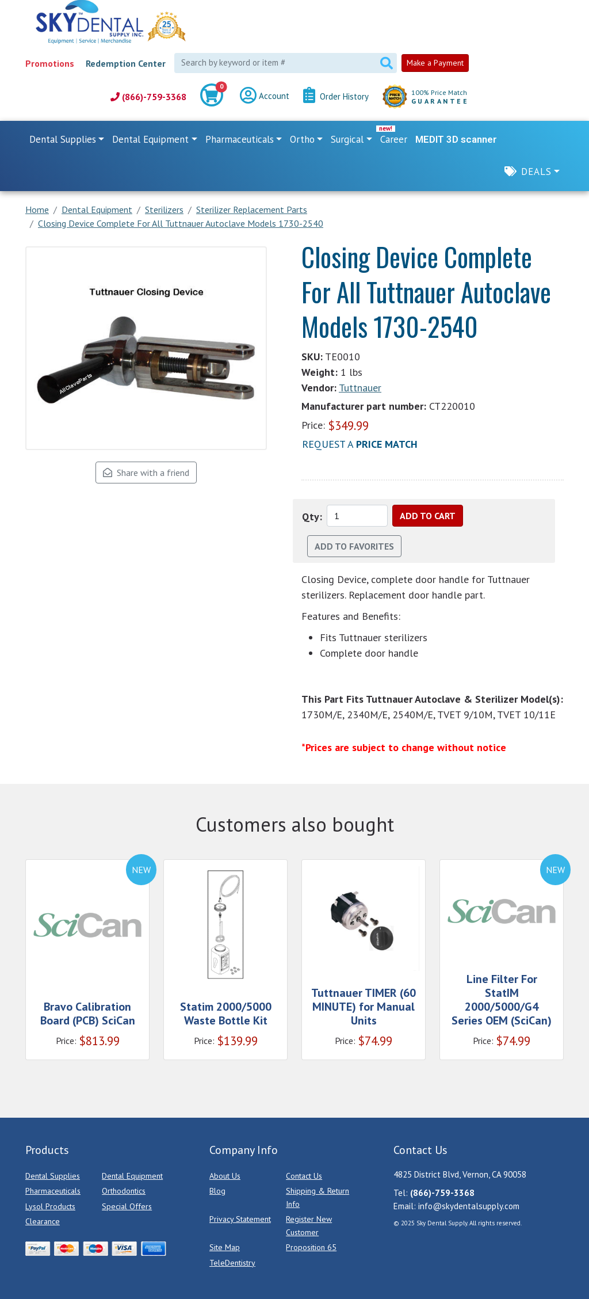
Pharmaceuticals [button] (239, 139)
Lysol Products (50, 1206)
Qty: (312, 516)
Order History (336, 96)
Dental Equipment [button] (150, 139)
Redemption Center (126, 63)
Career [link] (393, 139)
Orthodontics (124, 1191)
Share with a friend (146, 472)
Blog (217, 1191)
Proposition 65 (311, 1247)
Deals (536, 171)
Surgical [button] (347, 139)
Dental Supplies (52, 1176)
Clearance (42, 1221)
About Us (224, 1176)
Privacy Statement (240, 1219)
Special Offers (127, 1206)
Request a (360, 444)
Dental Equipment (132, 1176)
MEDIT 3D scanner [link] (456, 139)
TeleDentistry (232, 1263)
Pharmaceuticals (53, 1191)
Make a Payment (435, 63)
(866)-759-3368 (148, 96)
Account (264, 97)
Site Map (224, 1247)
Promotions (49, 63)
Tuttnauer (360, 387)
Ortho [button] (302, 139)
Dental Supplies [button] (62, 139)
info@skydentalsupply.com (468, 1206)
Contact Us (304, 1176)
